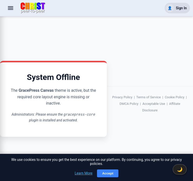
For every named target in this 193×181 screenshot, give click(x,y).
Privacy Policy (122, 97)
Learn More (83, 173)
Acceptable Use (153, 104)
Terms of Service (148, 97)
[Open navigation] (10, 8)
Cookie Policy (174, 97)
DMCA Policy (129, 104)
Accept (107, 173)
